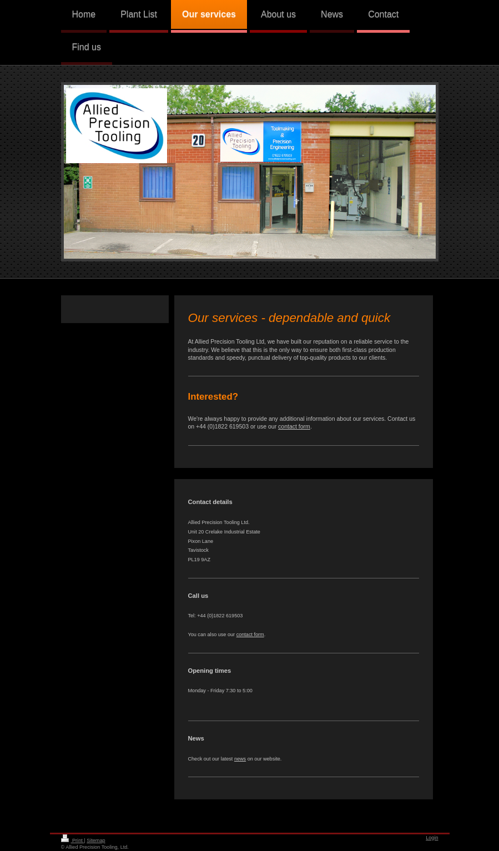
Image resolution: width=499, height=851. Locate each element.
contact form (294, 426)
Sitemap (96, 840)
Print (72, 840)
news (240, 759)
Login (432, 837)
